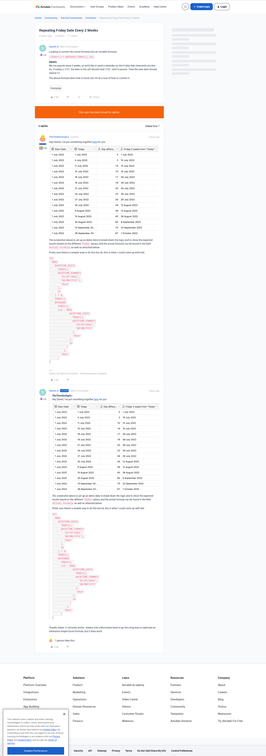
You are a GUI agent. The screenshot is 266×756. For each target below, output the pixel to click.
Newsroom (224, 714)
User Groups (97, 6)
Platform (29, 678)
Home (38, 17)
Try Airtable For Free (230, 721)
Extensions (30, 699)
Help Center (160, 6)
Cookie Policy (50, 740)
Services (175, 692)
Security (78, 750)
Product (78, 685)
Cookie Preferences (181, 750)
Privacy (116, 750)
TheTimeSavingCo (59, 136)
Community (51, 17)
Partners (175, 685)
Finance (78, 721)
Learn (125, 678)
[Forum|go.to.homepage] (50, 6)
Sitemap (102, 750)
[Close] (64, 725)
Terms (128, 750)
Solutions (79, 678)
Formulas (91, 17)
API (90, 750)
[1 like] (62, 640)
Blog (221, 699)
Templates (176, 714)
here (94, 142)
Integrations (31, 692)
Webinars (128, 721)
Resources (177, 678)
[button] (201, 6)
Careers (222, 692)
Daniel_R (54, 46)
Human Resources (84, 706)
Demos (126, 706)
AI (24, 714)
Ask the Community (71, 17)
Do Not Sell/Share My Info (151, 750)
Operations (79, 699)
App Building (31, 706)
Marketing (79, 692)
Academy (144, 6)
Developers (177, 699)
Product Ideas (115, 6)
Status (222, 706)
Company (224, 678)
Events (131, 6)
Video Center (130, 699)
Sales (76, 714)
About (221, 685)
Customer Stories (133, 714)
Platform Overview (34, 685)
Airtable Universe (181, 721)
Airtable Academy (133, 685)
